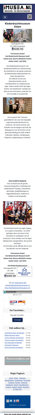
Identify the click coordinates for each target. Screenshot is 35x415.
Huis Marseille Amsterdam (13, 343)
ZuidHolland (19, 380)
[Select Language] (17, 304)
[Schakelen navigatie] (5, 17)
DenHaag (22, 378)
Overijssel (24, 383)
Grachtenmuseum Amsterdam (14, 333)
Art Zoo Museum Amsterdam (14, 338)
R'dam (16, 378)
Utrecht (16, 385)
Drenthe (17, 383)
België (20, 387)
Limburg (8, 387)
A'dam (11, 378)
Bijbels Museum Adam (12, 335)
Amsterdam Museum (11, 345)
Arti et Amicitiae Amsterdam (14, 347)
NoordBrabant (23, 385)
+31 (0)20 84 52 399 (18, 283)
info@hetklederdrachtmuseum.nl (17, 285)
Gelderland (9, 385)
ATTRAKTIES (17, 389)
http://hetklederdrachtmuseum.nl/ (17, 288)
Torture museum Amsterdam (14, 340)
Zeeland (14, 387)
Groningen (27, 380)
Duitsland (26, 387)
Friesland (11, 383)
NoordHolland (9, 380)
